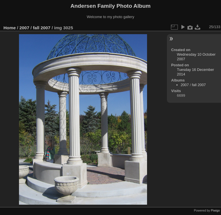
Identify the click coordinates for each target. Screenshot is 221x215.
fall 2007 (41, 27)
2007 (24, 27)
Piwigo (215, 210)
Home (9, 27)
